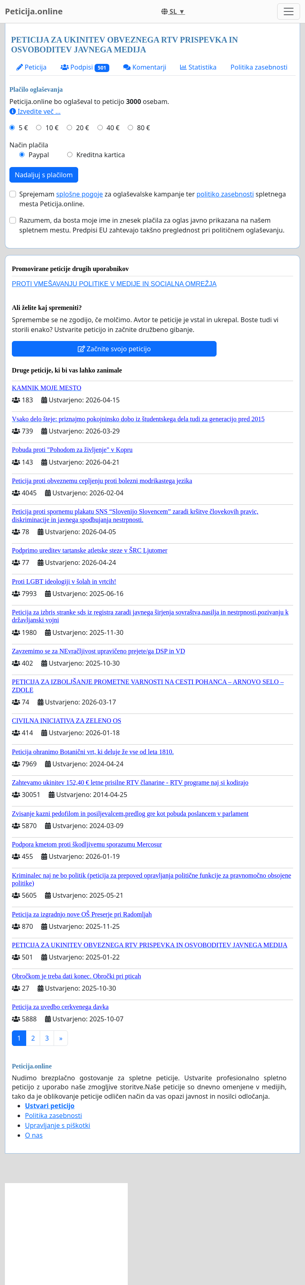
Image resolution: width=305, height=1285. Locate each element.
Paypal (39, 154)
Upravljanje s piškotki (57, 1125)
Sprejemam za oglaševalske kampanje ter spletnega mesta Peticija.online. (152, 199)
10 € (52, 127)
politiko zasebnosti (225, 194)
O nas (34, 1135)
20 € (82, 127)
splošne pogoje (79, 194)
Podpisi (85, 67)
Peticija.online (34, 11)
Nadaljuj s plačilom (44, 174)
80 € (143, 127)
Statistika (198, 67)
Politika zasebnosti (258, 67)
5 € (23, 127)
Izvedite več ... (35, 111)
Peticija (31, 67)
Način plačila (28, 144)
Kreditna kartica (100, 154)
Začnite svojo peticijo (114, 348)
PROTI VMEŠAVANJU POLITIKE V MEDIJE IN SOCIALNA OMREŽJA (114, 283)
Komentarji (144, 67)
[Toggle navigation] (288, 11)
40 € (113, 127)
